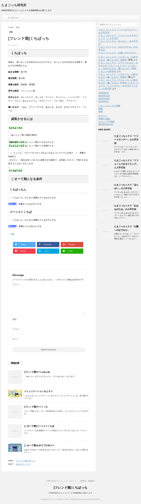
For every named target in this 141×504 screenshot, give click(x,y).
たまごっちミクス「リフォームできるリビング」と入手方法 (126, 164)
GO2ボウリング (23, 464)
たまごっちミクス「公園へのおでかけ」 (118, 53)
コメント (16, 284)
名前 (14, 319)
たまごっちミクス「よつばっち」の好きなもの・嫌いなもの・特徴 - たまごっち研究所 (117, 68)
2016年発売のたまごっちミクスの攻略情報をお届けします (70, 493)
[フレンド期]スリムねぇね (37, 372)
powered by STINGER (92, 499)
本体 (100, 111)
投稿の (104, 118)
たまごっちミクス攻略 (109, 106)
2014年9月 (103, 101)
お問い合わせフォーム (54, 481)
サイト (15, 339)
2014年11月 (104, 96)
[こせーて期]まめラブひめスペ (39, 445)
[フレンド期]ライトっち (36, 407)
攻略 (12, 234)
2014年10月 (104, 98)
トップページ (13, 18)
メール (15, 329)
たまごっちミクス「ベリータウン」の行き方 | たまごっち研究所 (118, 86)
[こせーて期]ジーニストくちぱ (39, 426)
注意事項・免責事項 (87, 481)
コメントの (106, 121)
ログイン (102, 116)
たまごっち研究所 (13, 5)
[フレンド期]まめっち (26, 461)
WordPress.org (105, 124)
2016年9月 (103, 93)
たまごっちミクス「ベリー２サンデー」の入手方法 (126, 139)
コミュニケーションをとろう (38, 391)
